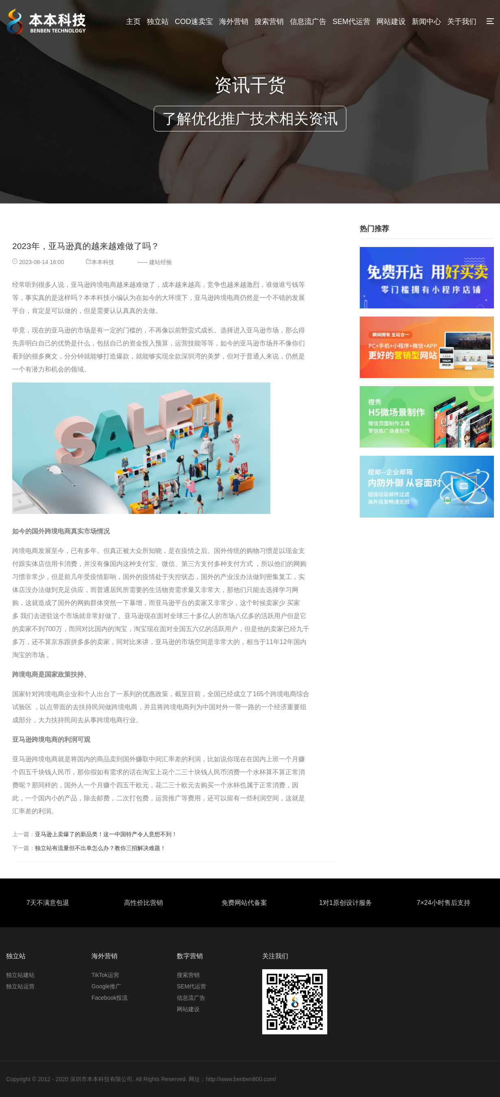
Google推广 (106, 986)
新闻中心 (426, 21)
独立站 (158, 21)
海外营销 (233, 21)
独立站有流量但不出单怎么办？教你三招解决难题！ (100, 848)
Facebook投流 (109, 997)
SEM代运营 (351, 21)
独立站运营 (20, 986)
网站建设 (391, 21)
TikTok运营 (105, 975)
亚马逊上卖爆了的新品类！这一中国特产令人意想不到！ (106, 834)
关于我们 (461, 21)
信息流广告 (308, 21)
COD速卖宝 (194, 21)
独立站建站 (20, 975)
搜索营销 (269, 21)
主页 (133, 21)
